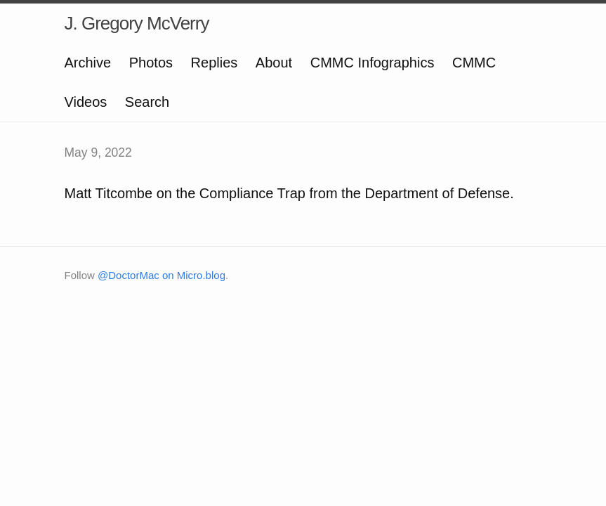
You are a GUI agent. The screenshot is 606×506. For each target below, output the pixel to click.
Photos (151, 62)
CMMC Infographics (372, 62)
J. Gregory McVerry (137, 23)
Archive (88, 62)
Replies (214, 62)
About (274, 62)
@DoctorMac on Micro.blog (161, 275)
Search (147, 102)
